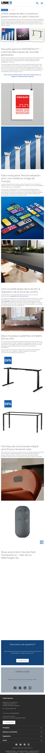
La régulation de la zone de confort (18, 296)
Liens (5, 740)
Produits (6, 728)
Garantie (21, 752)
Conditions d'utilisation (34, 751)
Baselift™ (7, 301)
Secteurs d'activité (10, 732)
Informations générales (22, 751)
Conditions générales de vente (31, 752)
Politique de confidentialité (12, 752)
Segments (7, 736)
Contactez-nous (22, 660)
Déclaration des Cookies (10, 751)
